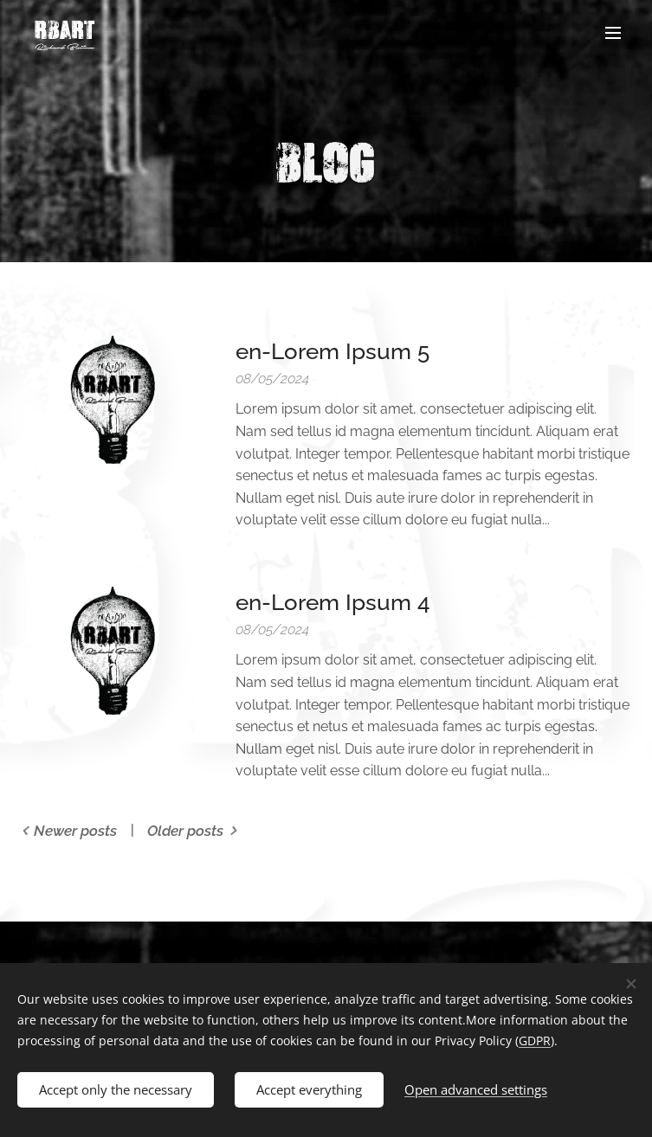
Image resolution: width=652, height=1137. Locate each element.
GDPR (535, 1040)
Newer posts (75, 831)
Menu (613, 33)
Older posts (185, 831)
